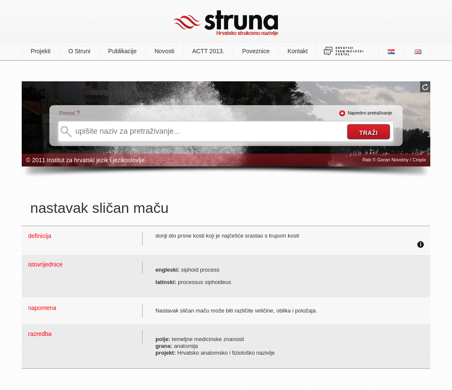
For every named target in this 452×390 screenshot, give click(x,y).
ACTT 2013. (208, 51)
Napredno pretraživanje (370, 113)
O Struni (79, 51)
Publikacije (122, 51)
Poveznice (256, 51)
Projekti (41, 51)
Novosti (164, 51)
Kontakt (298, 51)
